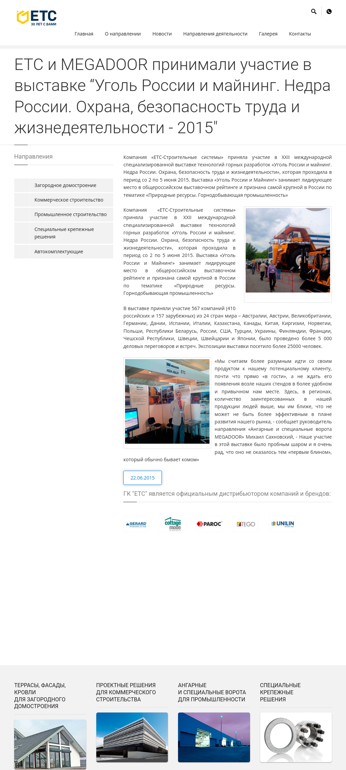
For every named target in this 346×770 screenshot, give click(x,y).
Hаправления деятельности (215, 33)
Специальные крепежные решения (64, 233)
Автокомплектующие (58, 251)
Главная (84, 33)
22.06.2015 (142, 477)
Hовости (162, 33)
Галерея (268, 33)
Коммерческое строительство (68, 199)
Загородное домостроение (65, 185)
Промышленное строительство (70, 214)
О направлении (123, 33)
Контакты (300, 33)
